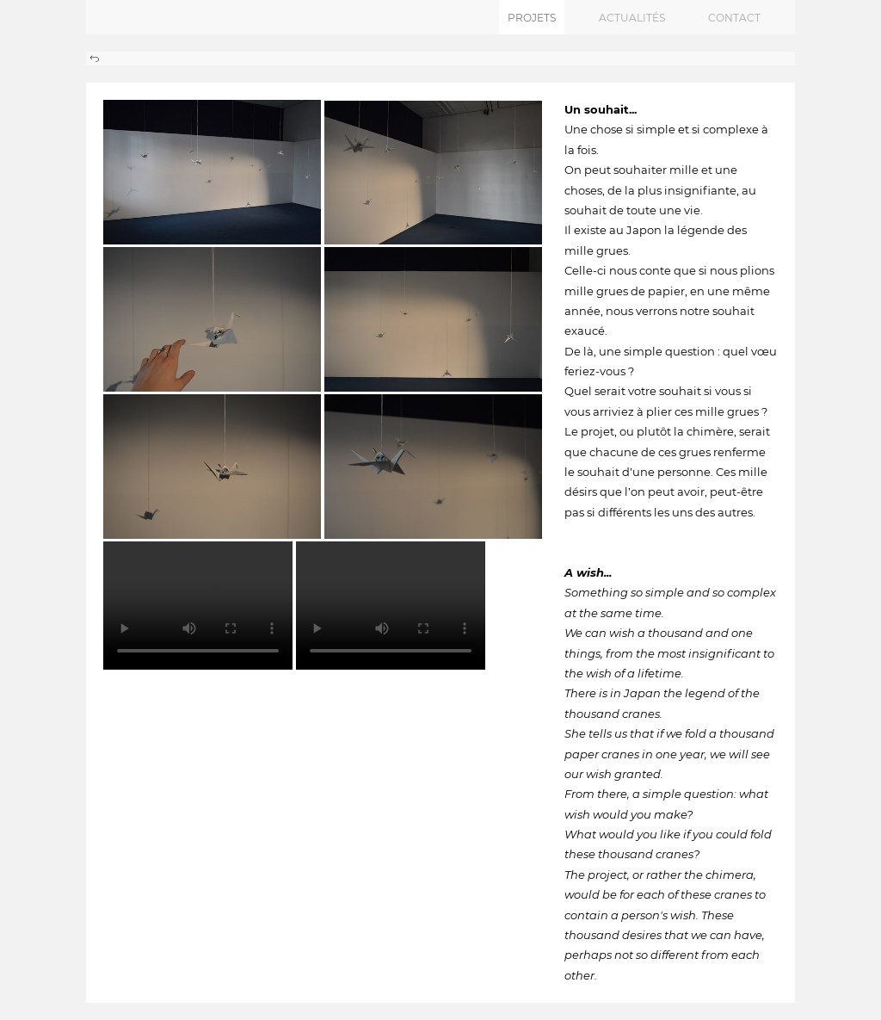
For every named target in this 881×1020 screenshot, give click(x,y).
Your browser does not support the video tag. (198, 605)
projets (532, 17)
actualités (632, 17)
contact (734, 17)
